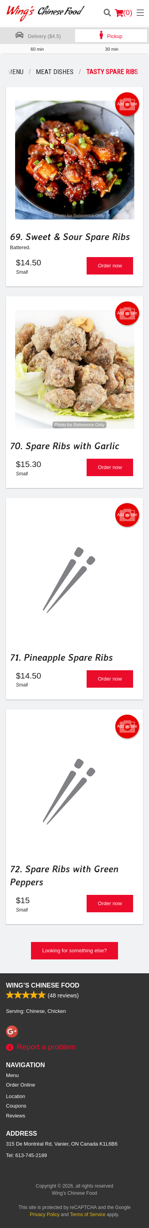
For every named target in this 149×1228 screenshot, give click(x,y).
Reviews (15, 1116)
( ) (123, 13)
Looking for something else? (74, 950)
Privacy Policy (45, 1214)
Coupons (16, 1106)
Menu (12, 1075)
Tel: (26, 1155)
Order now (110, 266)
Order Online (20, 1085)
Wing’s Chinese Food (42, 985)
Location (15, 1096)
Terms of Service (87, 1214)
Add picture (127, 104)
